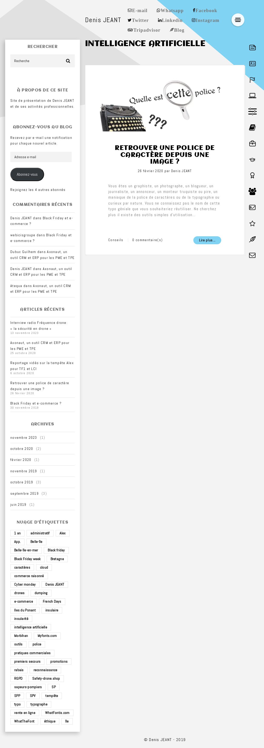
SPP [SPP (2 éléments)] (17, 695)
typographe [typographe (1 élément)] (38, 704)
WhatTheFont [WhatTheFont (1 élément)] (24, 721)
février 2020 (20, 459)
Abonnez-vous (27, 174)
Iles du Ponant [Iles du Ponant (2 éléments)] (25, 610)
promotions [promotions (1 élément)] (59, 661)
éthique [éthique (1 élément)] (49, 721)
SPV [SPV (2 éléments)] (33, 695)
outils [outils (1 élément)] (18, 644)
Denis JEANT (181, 171)
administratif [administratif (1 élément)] (40, 533)
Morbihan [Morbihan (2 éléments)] (21, 635)
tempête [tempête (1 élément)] (51, 695)
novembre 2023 (23, 437)
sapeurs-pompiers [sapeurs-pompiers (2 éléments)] (28, 687)
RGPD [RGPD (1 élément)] (18, 678)
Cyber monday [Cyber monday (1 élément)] (25, 584)
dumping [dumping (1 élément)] (41, 593)
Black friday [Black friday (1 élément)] (56, 550)
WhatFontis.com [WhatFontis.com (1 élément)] (57, 712)
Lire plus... (207, 240)
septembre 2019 (24, 493)
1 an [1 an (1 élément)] (17, 533)
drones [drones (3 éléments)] (19, 593)
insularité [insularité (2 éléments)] (21, 618)
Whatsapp (172, 10)
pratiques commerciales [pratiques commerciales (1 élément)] (32, 653)
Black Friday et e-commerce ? (36, 403)
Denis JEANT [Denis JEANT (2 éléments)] (54, 584)
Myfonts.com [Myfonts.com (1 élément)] (47, 635)
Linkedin (172, 20)
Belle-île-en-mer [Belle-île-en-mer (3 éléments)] (26, 550)
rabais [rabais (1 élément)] (19, 670)
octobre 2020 (21, 448)
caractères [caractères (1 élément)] (22, 567)
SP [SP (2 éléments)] (54, 687)
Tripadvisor (146, 29)
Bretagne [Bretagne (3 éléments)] (57, 559)
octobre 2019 (21, 482)
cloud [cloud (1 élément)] (44, 567)
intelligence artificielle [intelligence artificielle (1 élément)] (30, 627)
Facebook (206, 10)
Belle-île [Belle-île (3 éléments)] (36, 541)
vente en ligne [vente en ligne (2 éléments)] (24, 712)
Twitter (140, 20)
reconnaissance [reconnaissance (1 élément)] (45, 670)
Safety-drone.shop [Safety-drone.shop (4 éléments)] (46, 678)
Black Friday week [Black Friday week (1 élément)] (27, 559)
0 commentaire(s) (147, 240)
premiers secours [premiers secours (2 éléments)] (27, 661)
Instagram (207, 20)
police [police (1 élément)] (37, 644)
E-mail (139, 10)
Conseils (115, 240)
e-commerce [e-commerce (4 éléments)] (23, 601)
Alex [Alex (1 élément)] (63, 533)
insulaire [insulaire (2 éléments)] (52, 610)
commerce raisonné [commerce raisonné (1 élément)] (29, 576)
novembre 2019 (23, 471)
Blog (179, 29)
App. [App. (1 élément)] (17, 541)
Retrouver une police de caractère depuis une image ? (164, 155)
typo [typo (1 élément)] (17, 704)
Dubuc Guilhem (23, 251)
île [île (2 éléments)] (67, 721)
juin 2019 (18, 504)
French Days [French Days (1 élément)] (52, 601)
